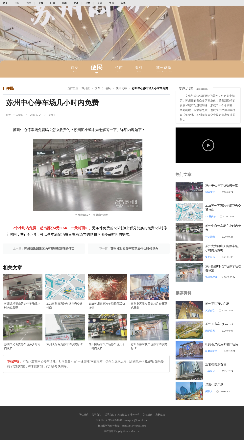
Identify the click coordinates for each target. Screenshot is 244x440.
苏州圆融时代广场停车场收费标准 (149, 346)
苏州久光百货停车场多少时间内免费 (22, 346)
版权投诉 (147, 414)
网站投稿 (83, 414)
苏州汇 (86, 88)
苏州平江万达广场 (217, 303)
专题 (111, 3)
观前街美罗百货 (215, 364)
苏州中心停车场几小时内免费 (150, 88)
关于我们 (96, 414)
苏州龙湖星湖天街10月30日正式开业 (149, 305)
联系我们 (109, 414)
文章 (97, 88)
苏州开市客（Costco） (219, 324)
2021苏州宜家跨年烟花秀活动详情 (107, 305)
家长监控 (160, 414)
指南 (29, 3)
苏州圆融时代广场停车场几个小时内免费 (107, 346)
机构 (64, 3)
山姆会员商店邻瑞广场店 (221, 344)
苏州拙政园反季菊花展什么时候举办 (134, 248)
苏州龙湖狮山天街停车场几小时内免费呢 (22, 305)
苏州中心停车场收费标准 (221, 185)
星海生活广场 (214, 384)
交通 (76, 3)
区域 (52, 3)
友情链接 (122, 414)
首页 (5, 3)
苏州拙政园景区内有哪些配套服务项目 (49, 248)
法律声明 (134, 414)
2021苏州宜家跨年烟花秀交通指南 (64, 305)
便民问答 (121, 88)
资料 (40, 3)
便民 (17, 3)
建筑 (87, 3)
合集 (123, 3)
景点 (99, 3)
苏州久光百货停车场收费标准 (64, 344)
